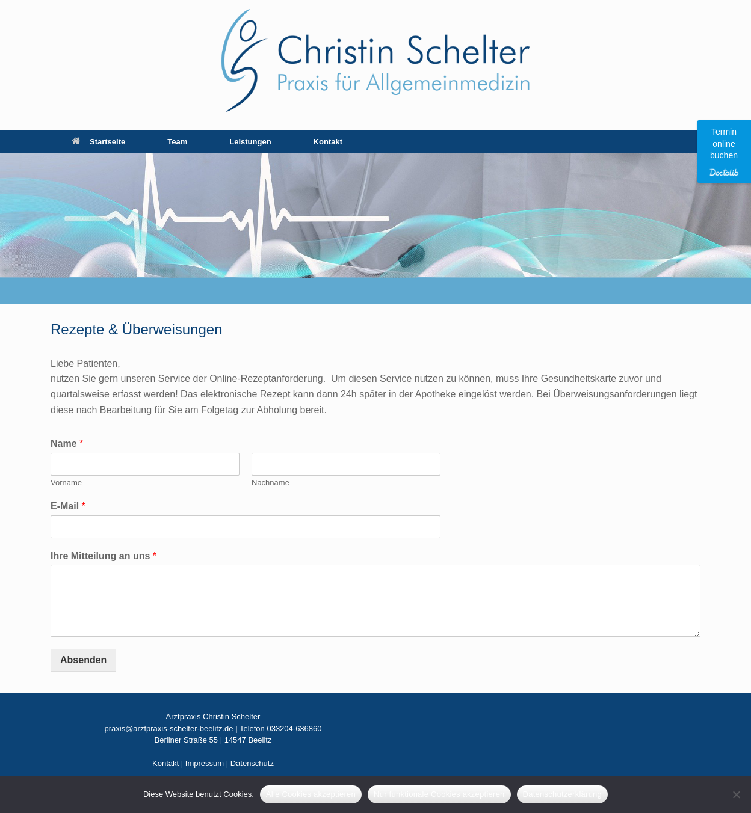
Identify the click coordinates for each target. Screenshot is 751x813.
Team (177, 141)
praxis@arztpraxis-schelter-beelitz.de (168, 728)
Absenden (83, 660)
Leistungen (250, 141)
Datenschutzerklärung (562, 794)
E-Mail (68, 506)
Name (67, 443)
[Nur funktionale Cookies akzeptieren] (736, 794)
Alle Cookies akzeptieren (311, 794)
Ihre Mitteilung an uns (103, 556)
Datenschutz (252, 763)
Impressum (204, 763)
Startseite (98, 141)
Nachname (270, 482)
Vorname (66, 482)
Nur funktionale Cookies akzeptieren (439, 794)
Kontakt (328, 141)
